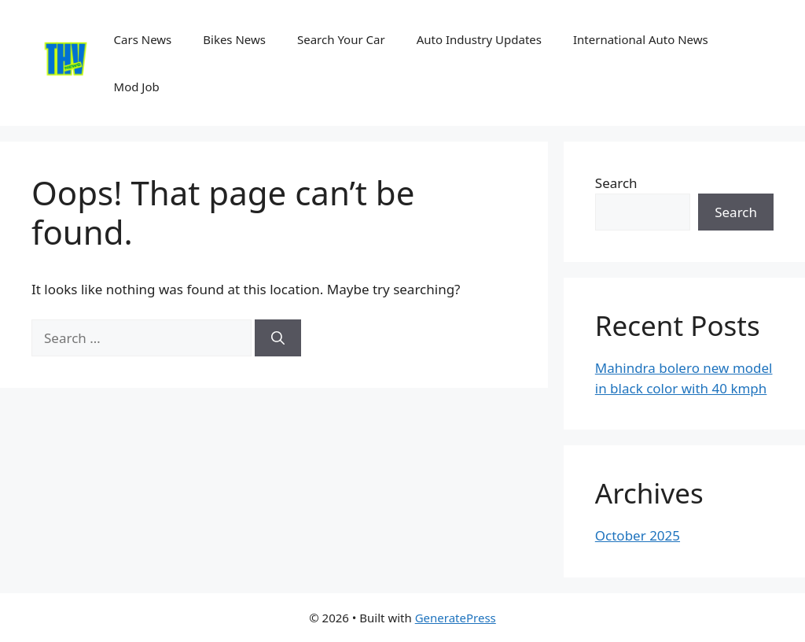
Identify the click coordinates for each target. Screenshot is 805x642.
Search (616, 183)
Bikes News (234, 39)
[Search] (278, 338)
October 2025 (637, 535)
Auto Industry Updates (479, 39)
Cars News (143, 39)
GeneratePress (455, 617)
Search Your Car (341, 39)
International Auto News (640, 39)
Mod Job (137, 86)
